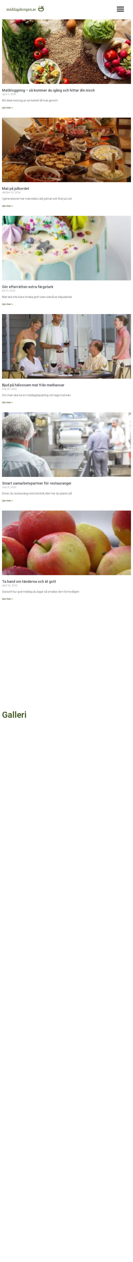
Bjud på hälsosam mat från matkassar (33, 385)
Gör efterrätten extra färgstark (27, 287)
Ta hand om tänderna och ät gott (29, 581)
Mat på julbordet (15, 188)
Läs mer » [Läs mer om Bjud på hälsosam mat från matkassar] (7, 402)
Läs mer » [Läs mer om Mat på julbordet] (7, 206)
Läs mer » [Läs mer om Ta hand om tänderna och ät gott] (7, 599)
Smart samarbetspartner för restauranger (37, 483)
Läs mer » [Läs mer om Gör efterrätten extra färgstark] (7, 304)
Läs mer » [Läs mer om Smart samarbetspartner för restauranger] (7, 500)
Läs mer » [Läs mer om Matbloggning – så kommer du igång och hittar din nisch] (7, 107)
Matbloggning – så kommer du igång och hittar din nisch (48, 90)
